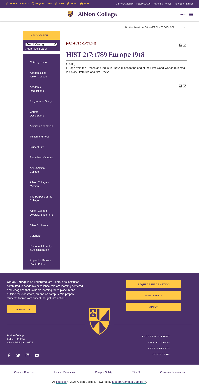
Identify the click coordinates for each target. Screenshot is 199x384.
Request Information (154, 284)
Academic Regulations (37, 89)
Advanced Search (36, 48)
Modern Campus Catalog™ (129, 381)
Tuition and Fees (39, 136)
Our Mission (22, 309)
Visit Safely (154, 295)
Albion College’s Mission (39, 184)
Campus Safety (103, 372)
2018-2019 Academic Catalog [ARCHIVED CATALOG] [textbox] (149, 27)
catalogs (61, 381)
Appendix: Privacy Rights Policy (40, 262)
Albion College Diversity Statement (41, 212)
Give (84, 3)
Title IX (136, 372)
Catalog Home (38, 62)
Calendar (35, 235)
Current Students (124, 3)
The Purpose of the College (41, 198)
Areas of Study (17, 3)
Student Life (37, 147)
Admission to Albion (41, 126)
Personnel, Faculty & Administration (41, 248)
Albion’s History (39, 225)
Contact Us (161, 354)
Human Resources (64, 372)
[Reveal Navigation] (186, 14)
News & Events (159, 348)
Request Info (42, 3)
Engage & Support (156, 336)
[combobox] (155, 27)
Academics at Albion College (38, 74)
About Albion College (37, 170)
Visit (59, 3)
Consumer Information (172, 372)
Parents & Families (183, 3)
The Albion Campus (41, 157)
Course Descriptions (37, 113)
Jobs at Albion (158, 342)
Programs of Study (41, 101)
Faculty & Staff (143, 3)
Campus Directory (24, 372)
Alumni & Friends (162, 3)
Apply (72, 3)
